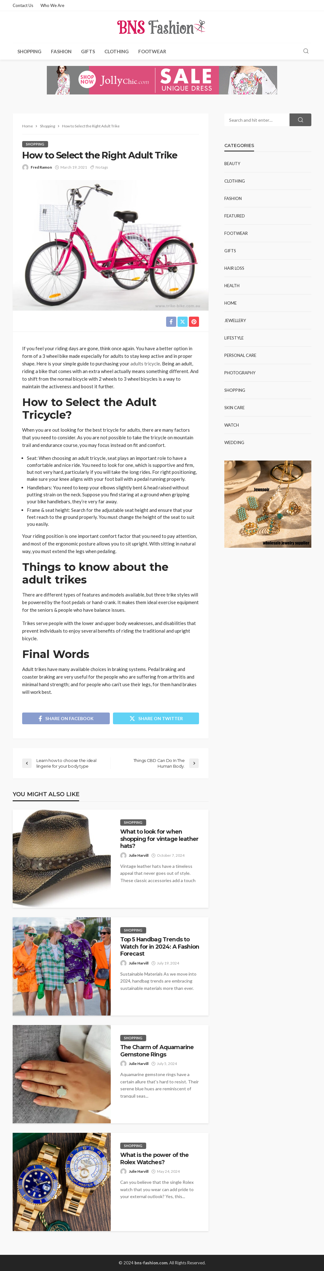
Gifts (88, 51)
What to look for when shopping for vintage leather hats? (159, 838)
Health (232, 285)
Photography (239, 372)
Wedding (234, 442)
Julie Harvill (138, 855)
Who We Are (52, 5)
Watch (231, 425)
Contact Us (23, 5)
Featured (234, 215)
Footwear (152, 51)
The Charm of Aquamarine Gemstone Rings (157, 1050)
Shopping (29, 51)
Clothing (116, 51)
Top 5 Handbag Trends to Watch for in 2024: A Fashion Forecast (159, 946)
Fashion (61, 51)
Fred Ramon (41, 167)
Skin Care (234, 407)
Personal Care (240, 355)
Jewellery (235, 320)
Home (230, 303)
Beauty (232, 163)
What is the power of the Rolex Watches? (154, 1158)
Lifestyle (234, 337)
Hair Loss (234, 268)
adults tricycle (145, 363)
